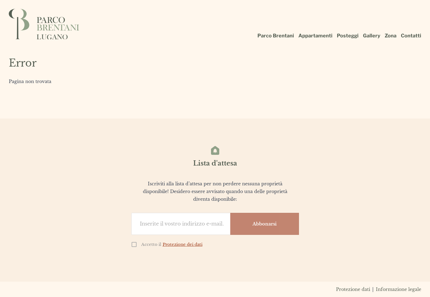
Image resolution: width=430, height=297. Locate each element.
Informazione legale (398, 289)
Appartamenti (315, 35)
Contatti (411, 35)
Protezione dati (353, 289)
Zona (390, 35)
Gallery (371, 35)
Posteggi (348, 35)
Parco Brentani (275, 35)
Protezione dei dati (182, 244)
